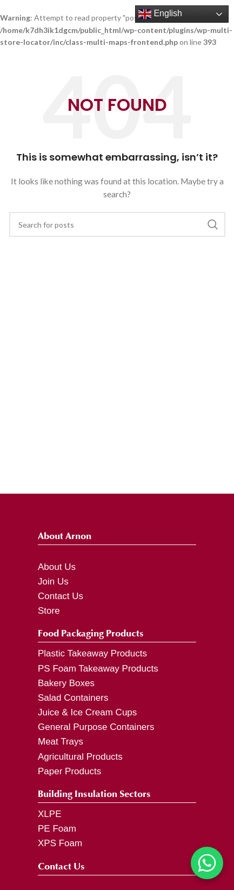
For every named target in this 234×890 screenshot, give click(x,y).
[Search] (117, 224)
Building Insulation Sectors (94, 794)
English (160, 14)
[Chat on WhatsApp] (207, 863)
